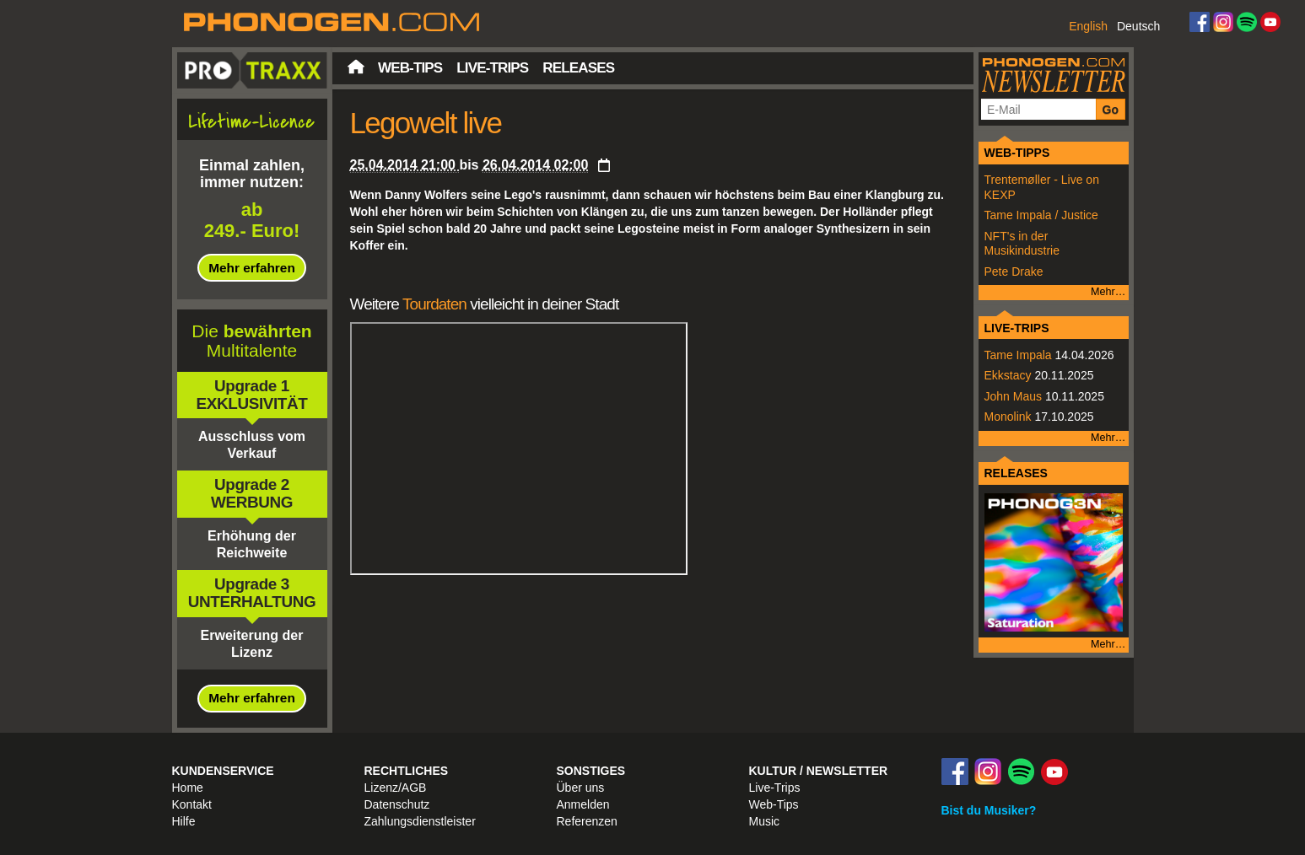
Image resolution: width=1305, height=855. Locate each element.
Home (187, 787)
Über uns (581, 787)
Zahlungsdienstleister (420, 821)
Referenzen (587, 821)
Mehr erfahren (251, 268)
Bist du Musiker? (989, 810)
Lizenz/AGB (395, 787)
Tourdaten (434, 304)
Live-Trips (492, 68)
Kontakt (192, 804)
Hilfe (184, 821)
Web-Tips (410, 68)
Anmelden (583, 804)
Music (764, 821)
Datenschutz (397, 804)
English (1088, 26)
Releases (578, 68)
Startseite (356, 66)
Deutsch (1138, 26)
